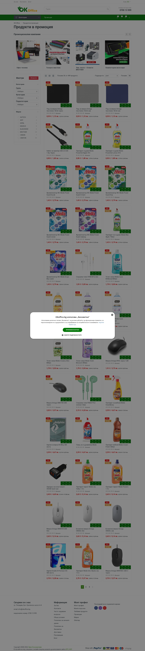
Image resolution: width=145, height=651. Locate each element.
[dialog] (72, 325)
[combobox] (112, 315)
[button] (72, 335)
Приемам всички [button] (72, 330)
